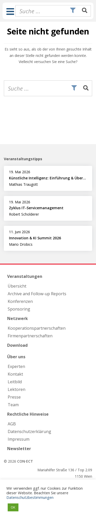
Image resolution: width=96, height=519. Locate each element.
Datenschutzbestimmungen (30, 497)
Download (17, 345)
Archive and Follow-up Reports (37, 293)
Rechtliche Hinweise (28, 414)
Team (13, 404)
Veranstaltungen (24, 276)
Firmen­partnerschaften (30, 336)
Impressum (18, 439)
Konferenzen (20, 301)
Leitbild (15, 382)
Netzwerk (17, 318)
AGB (12, 424)
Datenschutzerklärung (29, 431)
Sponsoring (19, 309)
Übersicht (17, 286)
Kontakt (15, 374)
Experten (16, 366)
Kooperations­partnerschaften (37, 328)
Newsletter (19, 448)
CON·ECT (25, 461)
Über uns (16, 357)
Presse (14, 397)
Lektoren (16, 389)
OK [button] (13, 507)
